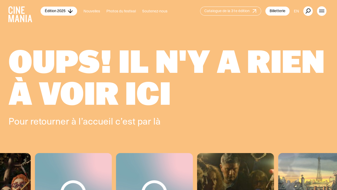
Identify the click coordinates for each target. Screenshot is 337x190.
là (157, 121)
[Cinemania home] (24, 11)
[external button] (308, 11)
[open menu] (321, 11)
